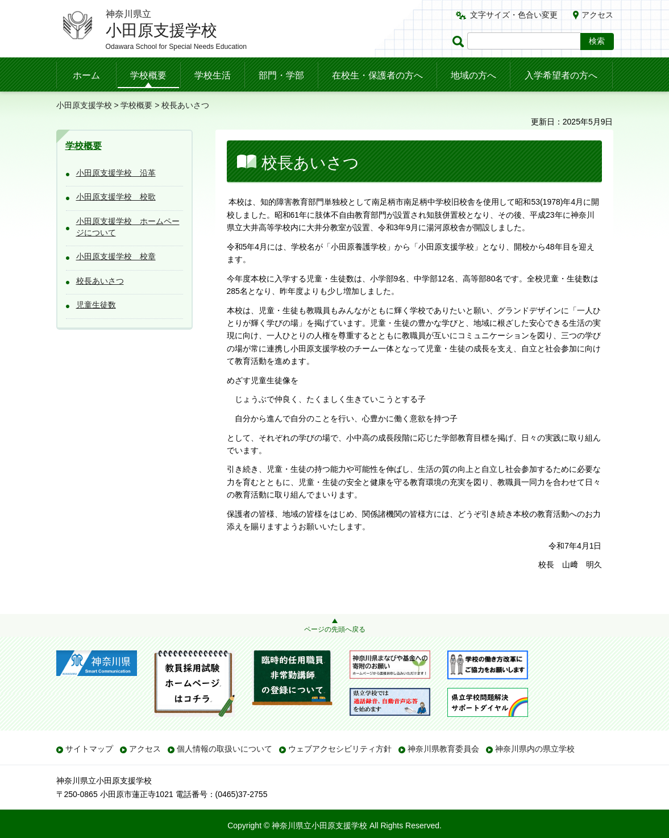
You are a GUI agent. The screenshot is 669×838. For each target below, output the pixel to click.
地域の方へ (473, 75)
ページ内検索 (459, 41)
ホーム (86, 75)
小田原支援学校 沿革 (116, 172)
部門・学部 (281, 75)
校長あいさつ (100, 280)
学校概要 (148, 75)
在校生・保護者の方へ (377, 75)
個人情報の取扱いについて (224, 748)
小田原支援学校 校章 (116, 256)
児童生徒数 (96, 304)
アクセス (597, 14)
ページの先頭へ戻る (334, 629)
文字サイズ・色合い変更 (514, 14)
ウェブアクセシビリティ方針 (340, 748)
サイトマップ (89, 748)
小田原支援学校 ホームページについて (128, 227)
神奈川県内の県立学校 (535, 748)
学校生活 (212, 75)
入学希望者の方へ (561, 75)
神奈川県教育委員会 (443, 748)
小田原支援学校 (84, 105)
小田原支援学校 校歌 (116, 196)
